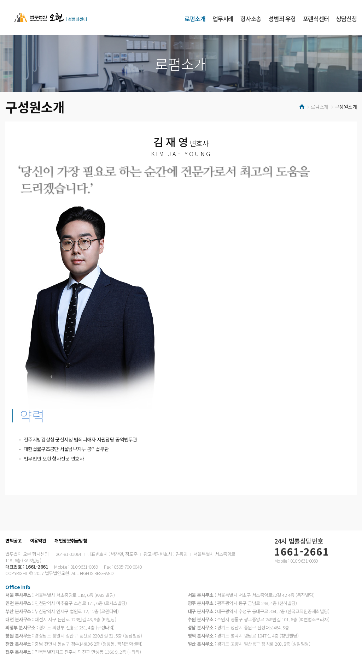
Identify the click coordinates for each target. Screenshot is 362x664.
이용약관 (38, 541)
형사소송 (250, 18)
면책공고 (13, 541)
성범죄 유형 (282, 18)
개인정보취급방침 (70, 541)
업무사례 (222, 18)
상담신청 (346, 18)
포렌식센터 (316, 18)
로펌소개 (195, 18)
